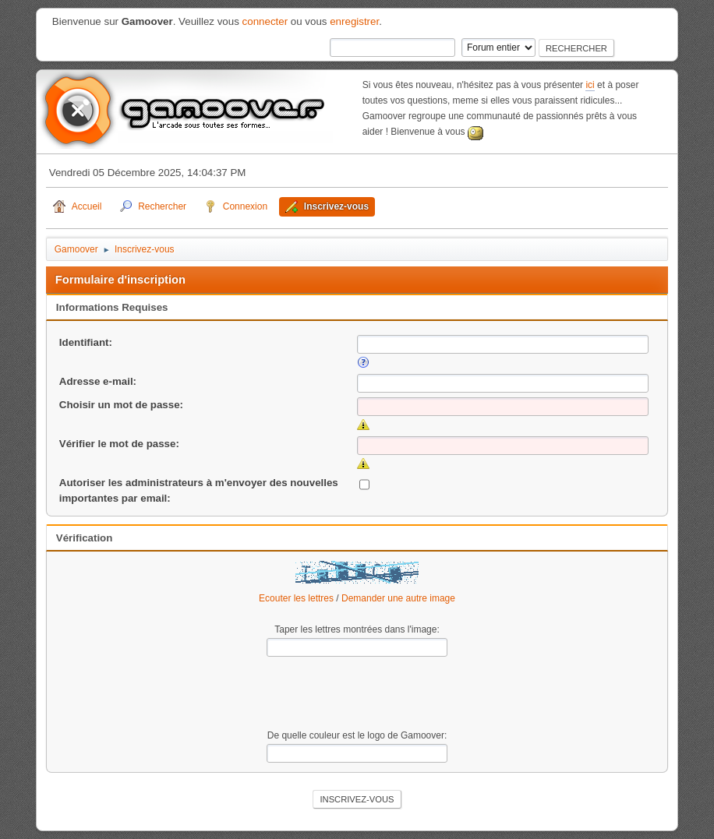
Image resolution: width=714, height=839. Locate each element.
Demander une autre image (398, 598)
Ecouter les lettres (296, 598)
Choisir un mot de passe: (121, 405)
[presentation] (357, 693)
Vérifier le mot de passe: (119, 443)
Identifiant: (85, 342)
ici (589, 84)
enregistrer (354, 21)
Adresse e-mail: (97, 381)
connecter (265, 21)
